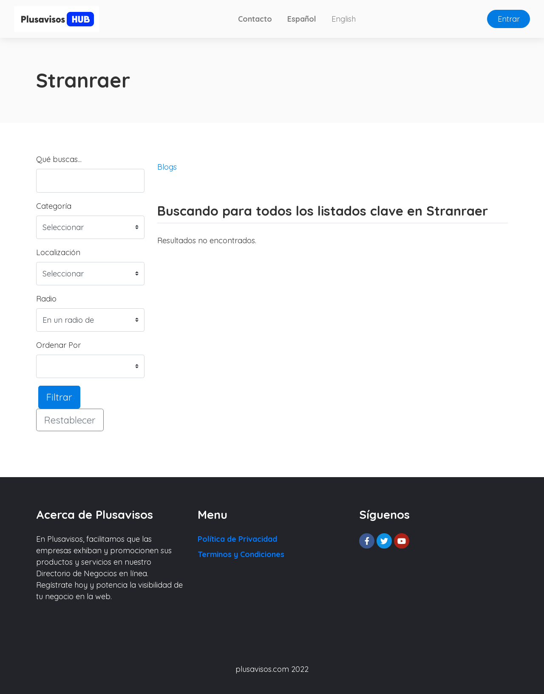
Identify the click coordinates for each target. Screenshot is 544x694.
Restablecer (70, 420)
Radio (46, 299)
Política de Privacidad (237, 539)
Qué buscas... (59, 159)
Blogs (167, 167)
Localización (58, 252)
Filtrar (59, 397)
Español (301, 19)
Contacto (255, 19)
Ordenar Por (58, 345)
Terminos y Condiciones (241, 554)
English (344, 19)
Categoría (53, 206)
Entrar (509, 19)
